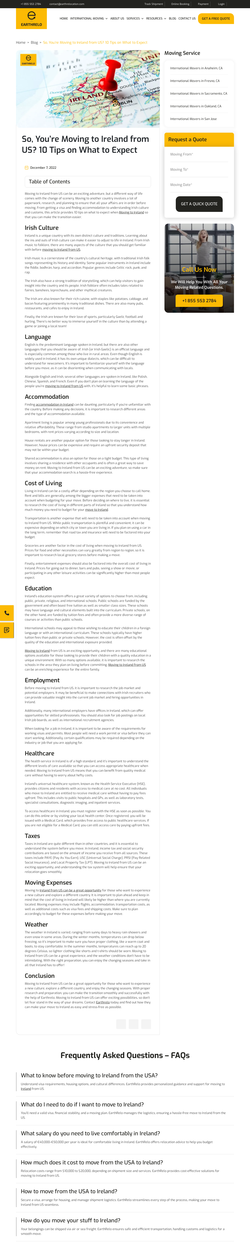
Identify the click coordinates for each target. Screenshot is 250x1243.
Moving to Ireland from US (127, 665)
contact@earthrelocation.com (66, 4)
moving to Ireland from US (61, 250)
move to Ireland (96, 510)
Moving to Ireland (131, 212)
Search (231, 4)
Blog (172, 18)
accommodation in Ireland (54, 404)
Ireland (26, 1089)
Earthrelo (103, 1002)
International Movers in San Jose (193, 119)
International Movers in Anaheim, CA (196, 68)
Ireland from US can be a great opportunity (70, 890)
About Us (117, 18)
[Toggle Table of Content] (88, 181)
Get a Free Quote (216, 19)
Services (135, 19)
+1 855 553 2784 (31, 4)
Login (221, 4)
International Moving (89, 19)
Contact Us (187, 18)
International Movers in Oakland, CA (195, 106)
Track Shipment (154, 4)
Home (64, 18)
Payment (203, 4)
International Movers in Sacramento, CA (198, 94)
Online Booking (180, 4)
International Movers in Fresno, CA (195, 81)
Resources (156, 19)
